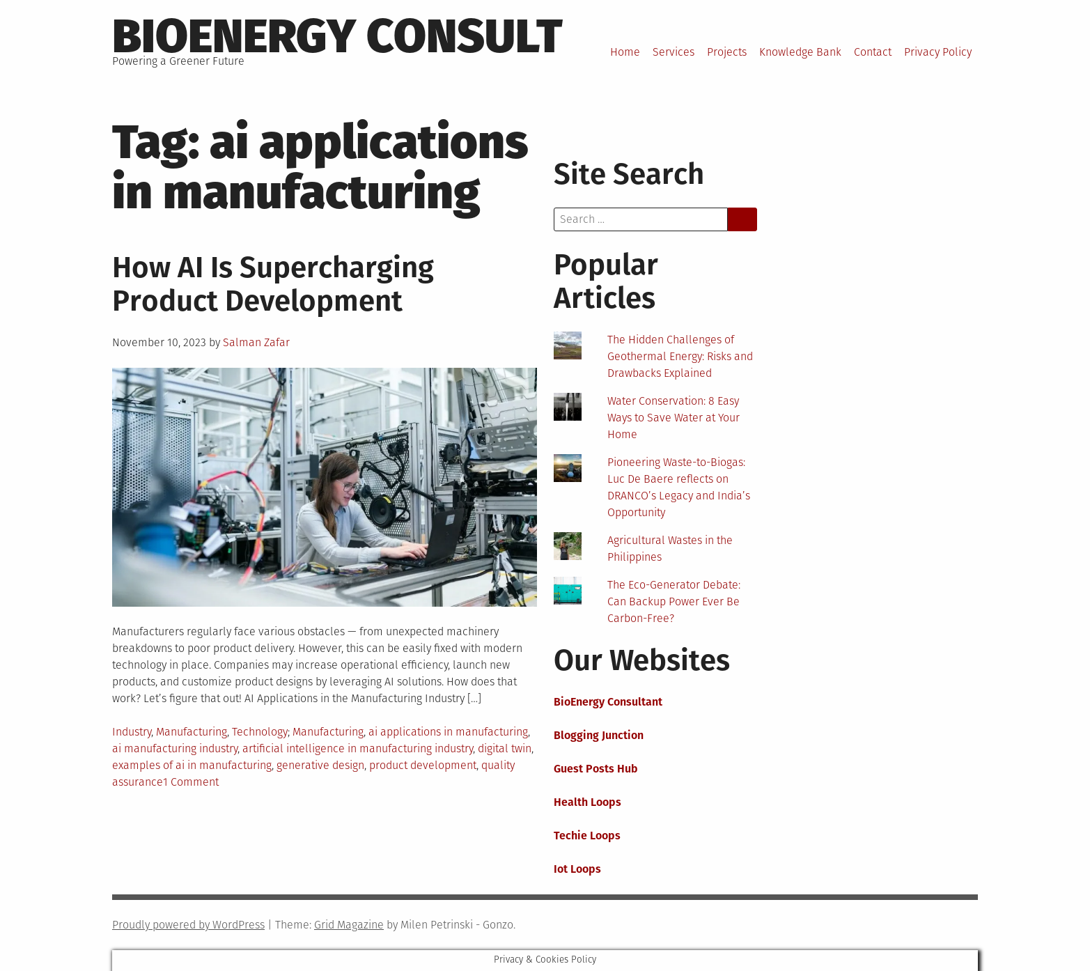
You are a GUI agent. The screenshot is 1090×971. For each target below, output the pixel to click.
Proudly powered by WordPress (188, 924)
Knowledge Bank (800, 52)
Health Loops (587, 802)
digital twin (504, 748)
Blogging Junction (599, 735)
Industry (131, 731)
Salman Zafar (256, 342)
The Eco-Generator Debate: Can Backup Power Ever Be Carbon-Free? (673, 601)
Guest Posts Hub (596, 768)
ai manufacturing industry (175, 748)
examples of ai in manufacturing (192, 765)
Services (673, 52)
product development (422, 765)
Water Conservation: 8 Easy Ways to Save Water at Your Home (673, 417)
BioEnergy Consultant (608, 701)
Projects (727, 52)
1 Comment (191, 782)
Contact (873, 52)
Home (625, 52)
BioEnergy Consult (337, 36)
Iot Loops (577, 869)
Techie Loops (587, 835)
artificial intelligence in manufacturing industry (357, 748)
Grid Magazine (349, 924)
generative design (320, 765)
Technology (260, 731)
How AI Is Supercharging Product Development (273, 284)
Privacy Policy (938, 52)
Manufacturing (191, 731)
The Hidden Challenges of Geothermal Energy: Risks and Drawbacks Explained (680, 356)
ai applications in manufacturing (448, 731)
